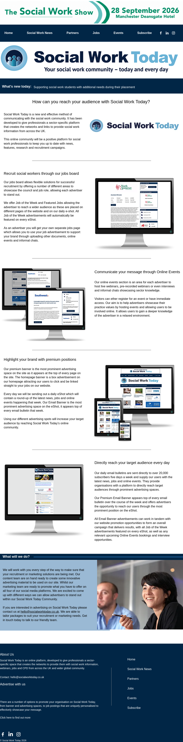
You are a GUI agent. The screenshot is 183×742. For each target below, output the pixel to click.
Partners (133, 678)
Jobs (130, 688)
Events (132, 698)
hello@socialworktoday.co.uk (40, 611)
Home (131, 659)
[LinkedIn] (167, 33)
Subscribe (134, 707)
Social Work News (139, 669)
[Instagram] (173, 33)
